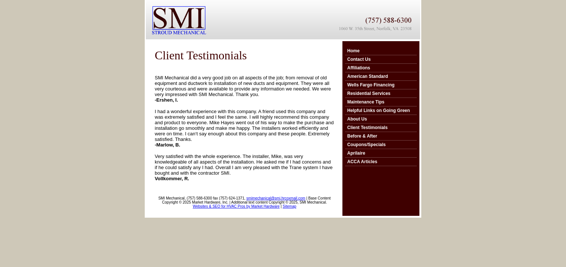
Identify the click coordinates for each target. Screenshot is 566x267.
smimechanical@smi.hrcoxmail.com (276, 198)
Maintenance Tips (365, 102)
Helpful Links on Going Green (378, 110)
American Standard (367, 76)
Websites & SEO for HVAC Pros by (222, 206)
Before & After (362, 136)
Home (353, 50)
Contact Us (359, 59)
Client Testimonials (367, 127)
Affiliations (358, 67)
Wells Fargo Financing (371, 85)
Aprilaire (356, 153)
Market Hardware (265, 206)
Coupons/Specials (366, 144)
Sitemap (290, 206)
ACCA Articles (362, 161)
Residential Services (369, 93)
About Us (357, 119)
